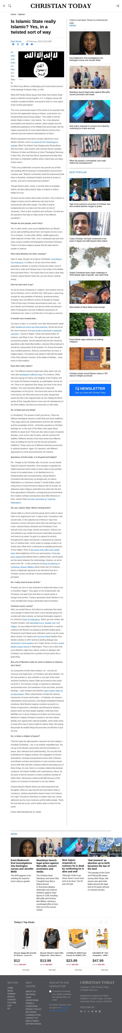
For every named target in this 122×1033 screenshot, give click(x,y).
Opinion (21, 14)
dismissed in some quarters (22, 643)
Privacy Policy (34, 1009)
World (11, 997)
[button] (4, 6)
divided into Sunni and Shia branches (31, 327)
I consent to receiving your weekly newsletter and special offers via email (61, 995)
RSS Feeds (31, 1012)
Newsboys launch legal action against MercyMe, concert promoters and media (47, 866)
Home (13, 14)
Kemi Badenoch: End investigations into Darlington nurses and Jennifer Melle (22, 866)
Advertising (32, 1000)
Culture (11, 1003)
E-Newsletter (33, 1015)
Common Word (43, 637)
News (10, 991)
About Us (31, 991)
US (8, 1008)
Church (11, 1000)
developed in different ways (31, 375)
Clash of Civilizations (31, 620)
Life (9, 1005)
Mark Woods (16, 41)
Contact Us (32, 1018)
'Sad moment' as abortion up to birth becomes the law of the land (99, 864)
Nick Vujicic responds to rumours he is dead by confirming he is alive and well (73, 866)
